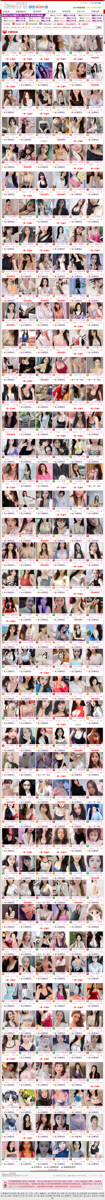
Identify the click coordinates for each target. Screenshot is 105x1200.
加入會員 (52, 11)
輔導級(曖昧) (33, 24)
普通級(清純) (47, 24)
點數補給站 (21, 11)
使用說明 (66, 11)
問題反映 (95, 11)
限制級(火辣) (20, 24)
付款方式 (81, 11)
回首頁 (6, 11)
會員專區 (37, 11)
